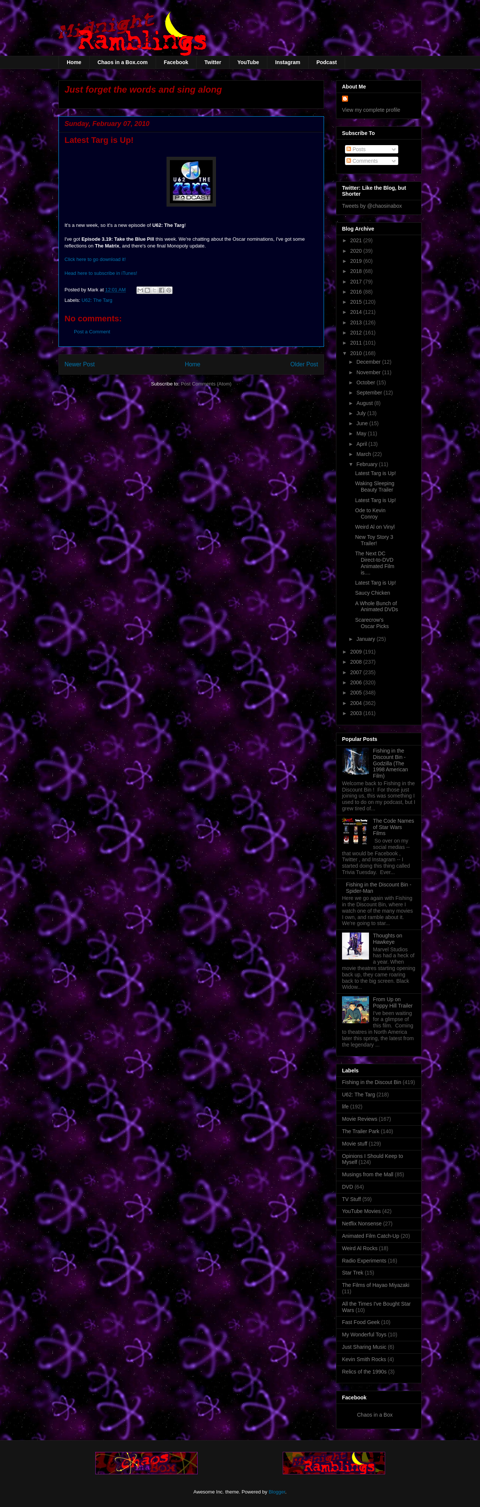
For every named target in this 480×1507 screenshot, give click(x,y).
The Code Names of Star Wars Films (393, 827)
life (345, 1107)
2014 (356, 312)
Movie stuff (354, 1144)
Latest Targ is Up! (375, 473)
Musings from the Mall (367, 1174)
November (369, 372)
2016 (356, 292)
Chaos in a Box (375, 1415)
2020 (356, 251)
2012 (356, 333)
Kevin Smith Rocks (364, 1359)
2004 (356, 703)
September (369, 393)
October (366, 382)
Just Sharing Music (364, 1347)
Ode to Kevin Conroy (370, 513)
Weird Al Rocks (360, 1248)
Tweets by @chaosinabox (372, 206)
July (361, 413)
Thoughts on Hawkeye (387, 939)
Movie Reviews (359, 1119)
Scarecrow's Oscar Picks (372, 623)
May (362, 433)
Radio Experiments (364, 1261)
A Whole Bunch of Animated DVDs (376, 606)
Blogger (276, 1492)
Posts (356, 149)
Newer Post (79, 364)
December (369, 362)
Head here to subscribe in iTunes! (100, 273)
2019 (356, 261)
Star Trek (352, 1273)
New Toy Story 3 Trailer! (374, 540)
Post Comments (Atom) (206, 384)
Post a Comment (92, 331)
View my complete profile (371, 110)
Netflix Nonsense (362, 1224)
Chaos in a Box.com (123, 62)
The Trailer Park (361, 1131)
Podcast (326, 62)
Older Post (304, 364)
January (366, 639)
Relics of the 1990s (364, 1372)
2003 (356, 713)
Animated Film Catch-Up (370, 1236)
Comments (362, 161)
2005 (356, 693)
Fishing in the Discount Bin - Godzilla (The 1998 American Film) (390, 763)
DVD (347, 1187)
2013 (356, 322)
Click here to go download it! (95, 259)
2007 (356, 672)
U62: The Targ (97, 300)
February (367, 464)
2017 (356, 282)
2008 (356, 662)
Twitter (212, 62)
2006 (356, 682)
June (362, 423)
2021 (356, 240)
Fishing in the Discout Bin (371, 1082)
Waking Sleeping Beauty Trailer (374, 486)
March (364, 454)
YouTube (248, 62)
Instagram (287, 62)
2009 (356, 652)
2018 (356, 271)
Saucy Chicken (372, 593)
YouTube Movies (361, 1211)
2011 (356, 343)
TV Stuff (351, 1199)
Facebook (176, 62)
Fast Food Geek (361, 1322)
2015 (356, 302)
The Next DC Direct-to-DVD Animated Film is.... (374, 562)
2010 (356, 353)
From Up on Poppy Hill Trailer (393, 1002)
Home (74, 62)
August (365, 403)
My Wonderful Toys (364, 1335)
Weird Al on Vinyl (374, 527)
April (362, 444)
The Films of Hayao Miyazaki (376, 1285)
